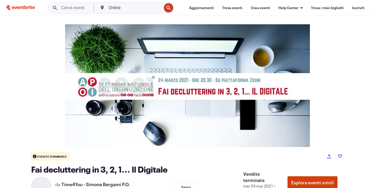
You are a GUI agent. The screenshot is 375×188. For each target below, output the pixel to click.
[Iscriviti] (358, 8)
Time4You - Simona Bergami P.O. (95, 184)
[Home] (20, 7)
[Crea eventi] (260, 8)
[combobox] (134, 8)
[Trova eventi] (232, 8)
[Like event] (340, 156)
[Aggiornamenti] (201, 8)
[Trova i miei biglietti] (327, 8)
